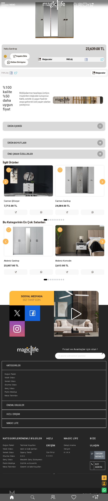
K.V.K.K (49, 456)
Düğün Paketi (10, 374)
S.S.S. (22, 456)
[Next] (102, 182)
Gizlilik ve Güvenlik (28, 463)
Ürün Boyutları (17, 143)
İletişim (67, 449)
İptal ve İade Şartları (28, 449)
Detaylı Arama (70, 445)
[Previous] (5, 182)
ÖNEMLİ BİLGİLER (15, 405)
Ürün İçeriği (15, 126)
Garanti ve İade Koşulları (30, 467)
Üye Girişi (50, 452)
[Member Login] (8, 5)
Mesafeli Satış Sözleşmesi (31, 460)
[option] (54, 21)
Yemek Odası (10, 381)
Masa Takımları (11, 396)
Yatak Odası (10, 378)
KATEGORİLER (13, 365)
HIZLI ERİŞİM (13, 414)
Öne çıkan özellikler (21, 154)
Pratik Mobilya (11, 392)
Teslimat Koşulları (28, 445)
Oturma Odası (11, 385)
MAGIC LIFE (12, 423)
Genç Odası (10, 388)
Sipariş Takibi (26, 452)
